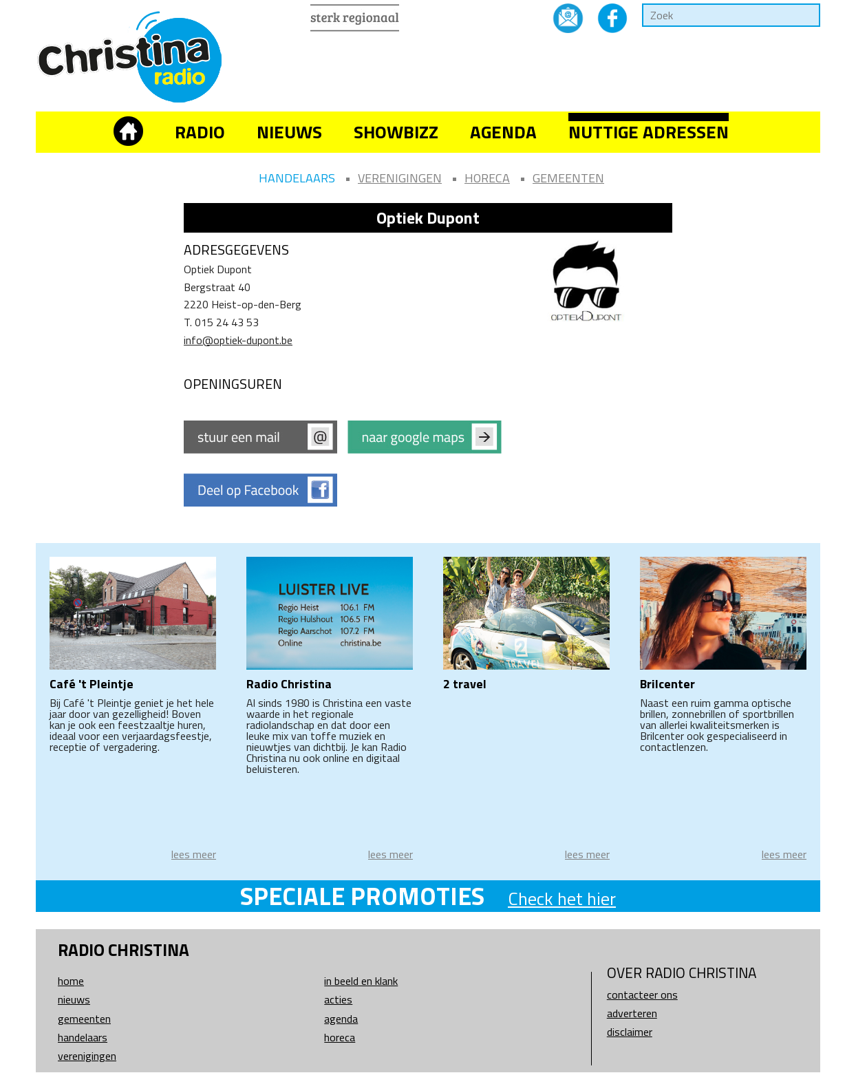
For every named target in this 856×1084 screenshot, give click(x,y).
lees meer (193, 854)
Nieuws (289, 131)
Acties (338, 999)
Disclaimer (629, 1031)
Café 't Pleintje (91, 683)
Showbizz (396, 131)
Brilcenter (667, 683)
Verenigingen (400, 178)
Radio (200, 131)
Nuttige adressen (648, 131)
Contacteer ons (642, 994)
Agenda (503, 131)
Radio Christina (289, 683)
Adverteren (632, 1013)
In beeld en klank (361, 981)
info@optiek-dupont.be (238, 340)
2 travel (464, 683)
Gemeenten (568, 178)
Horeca (487, 178)
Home (71, 981)
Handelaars (297, 178)
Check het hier (562, 898)
